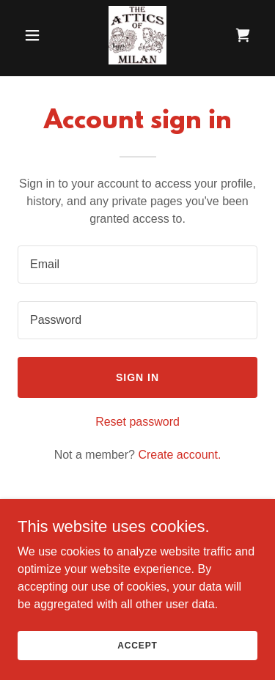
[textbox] (137, 264)
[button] (36, 35)
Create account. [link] (179, 454)
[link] (137, 35)
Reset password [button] (137, 421)
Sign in (137, 377)
